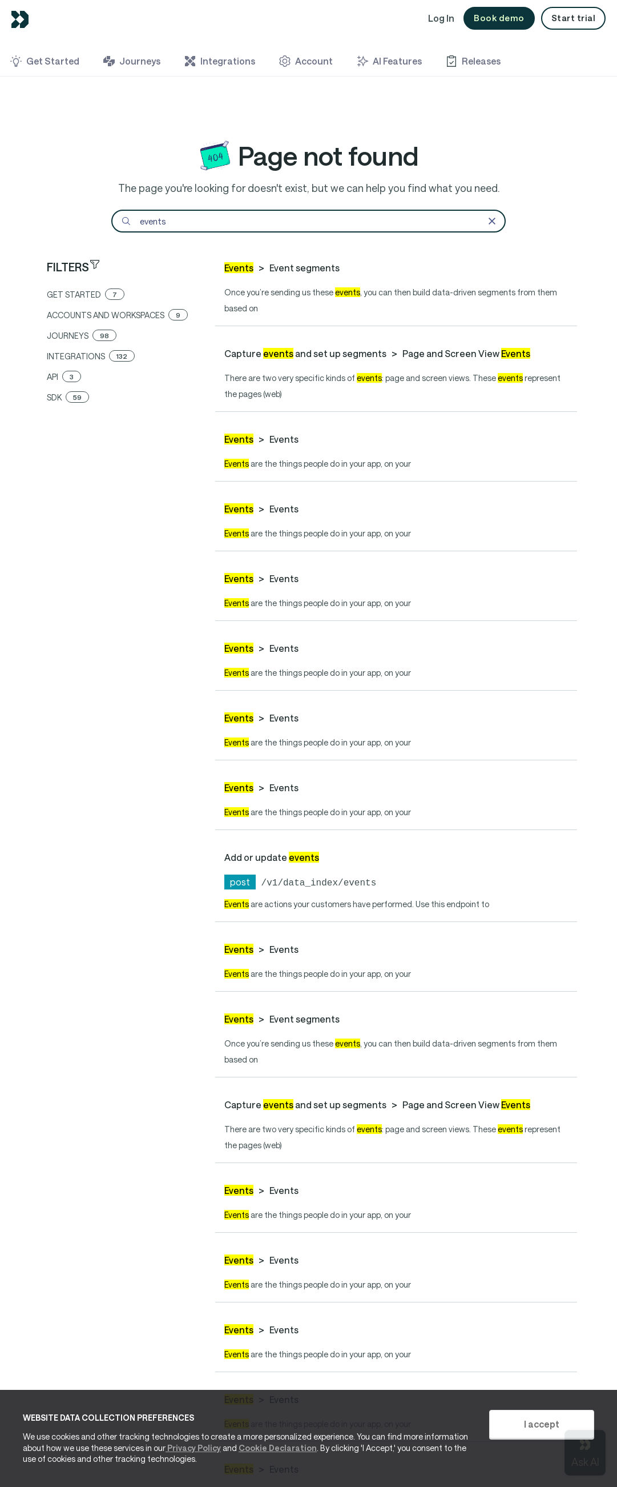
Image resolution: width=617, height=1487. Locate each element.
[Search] (308, 221)
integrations (91, 356)
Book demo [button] (499, 18)
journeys (81, 335)
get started (85, 294)
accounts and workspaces (117, 315)
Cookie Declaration (278, 1448)
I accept (541, 1423)
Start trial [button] (573, 18)
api (64, 377)
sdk (68, 397)
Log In (441, 18)
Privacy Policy (193, 1448)
